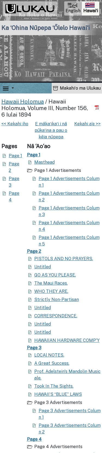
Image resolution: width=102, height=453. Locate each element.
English (73, 8)
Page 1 (15, 155)
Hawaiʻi (91, 8)
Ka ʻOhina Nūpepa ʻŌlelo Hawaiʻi (45, 27)
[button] (12, 88)
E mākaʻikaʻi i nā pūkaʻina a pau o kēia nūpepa (51, 130)
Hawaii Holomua (22, 101)
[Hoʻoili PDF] (97, 107)
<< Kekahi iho (14, 123)
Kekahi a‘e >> (87, 123)
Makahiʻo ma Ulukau (77, 88)
